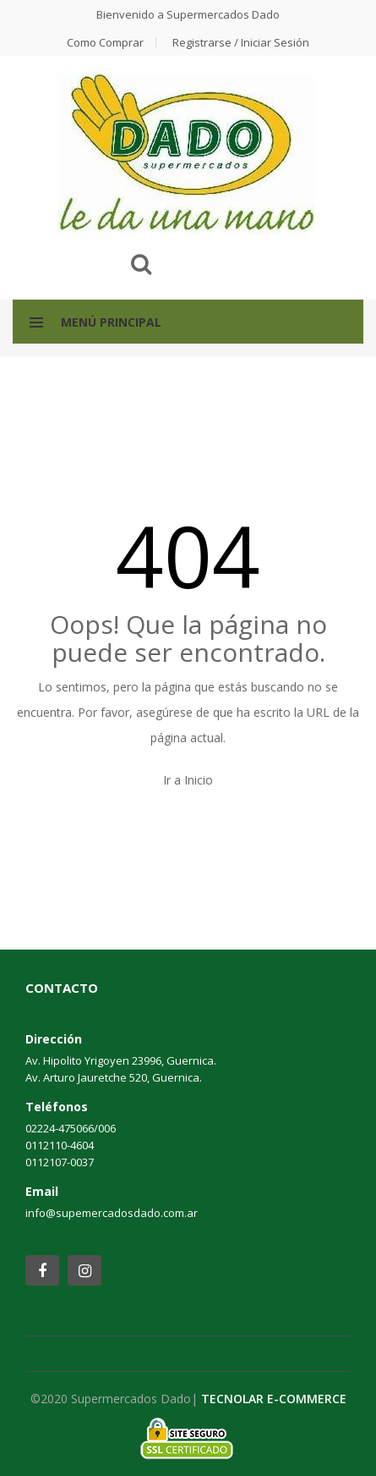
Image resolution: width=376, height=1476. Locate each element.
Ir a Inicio (188, 780)
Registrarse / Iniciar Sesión (240, 42)
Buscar (141, 264)
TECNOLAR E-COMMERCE (273, 1399)
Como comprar (105, 42)
